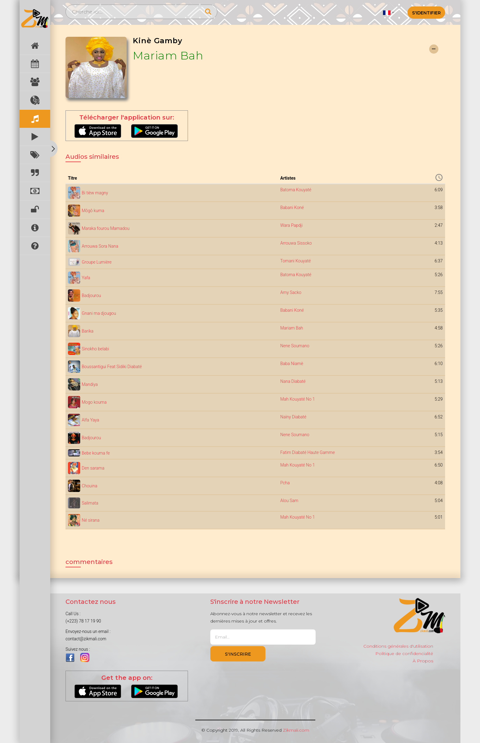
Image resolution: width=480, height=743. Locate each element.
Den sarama (93, 468)
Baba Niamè (291, 363)
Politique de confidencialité (404, 653)
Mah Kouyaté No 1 (297, 399)
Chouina (89, 485)
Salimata (90, 503)
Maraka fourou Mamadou (105, 228)
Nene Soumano (294, 345)
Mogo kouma (94, 402)
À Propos (423, 661)
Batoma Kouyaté (295, 189)
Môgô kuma (93, 210)
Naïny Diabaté (293, 416)
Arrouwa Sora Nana (100, 246)
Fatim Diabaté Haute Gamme (307, 452)
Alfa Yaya (90, 419)
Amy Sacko (290, 292)
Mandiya (90, 384)
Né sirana (90, 520)
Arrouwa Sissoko (296, 243)
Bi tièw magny (95, 192)
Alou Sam (289, 500)
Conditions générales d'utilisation (398, 646)
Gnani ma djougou (99, 313)
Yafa (86, 277)
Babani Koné (292, 207)
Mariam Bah (168, 55)
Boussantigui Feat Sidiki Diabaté (112, 366)
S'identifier (426, 13)
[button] (388, 12)
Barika (87, 331)
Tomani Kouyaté (295, 260)
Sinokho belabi (95, 348)
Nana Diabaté (293, 381)
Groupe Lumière (96, 262)
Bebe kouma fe (96, 453)
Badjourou (91, 295)
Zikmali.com (296, 730)
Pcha (285, 482)
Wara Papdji (291, 225)
